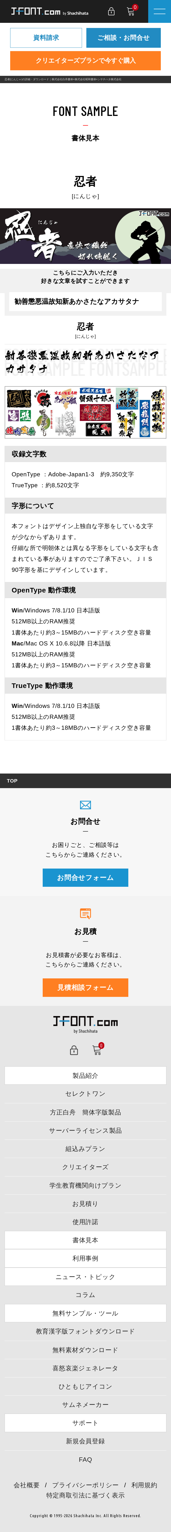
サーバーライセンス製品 (85, 1130)
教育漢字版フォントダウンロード (85, 1331)
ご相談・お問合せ (123, 37)
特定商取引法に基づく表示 (85, 1495)
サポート (85, 1423)
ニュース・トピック (86, 1276)
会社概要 (27, 1485)
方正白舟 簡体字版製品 (85, 1112)
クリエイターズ (85, 1167)
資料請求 (46, 37)
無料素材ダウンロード (85, 1350)
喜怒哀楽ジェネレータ (85, 1368)
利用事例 (85, 1258)
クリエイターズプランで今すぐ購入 (86, 60)
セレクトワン (85, 1093)
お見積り (85, 1203)
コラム (85, 1294)
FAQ (85, 1459)
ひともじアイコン (86, 1386)
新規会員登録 (85, 1441)
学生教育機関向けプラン (85, 1185)
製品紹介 (85, 1075)
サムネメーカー (85, 1404)
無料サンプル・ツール (85, 1313)
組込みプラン (85, 1148)
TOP (12, 780)
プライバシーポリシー (85, 1485)
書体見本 (85, 1240)
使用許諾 (85, 1222)
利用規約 (144, 1485)
